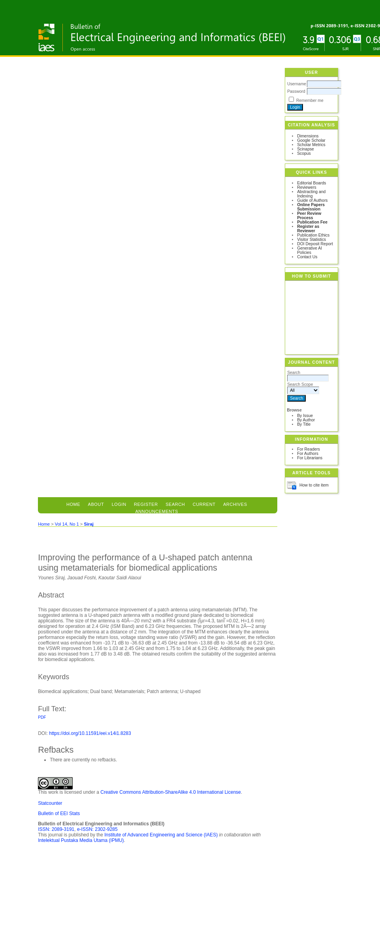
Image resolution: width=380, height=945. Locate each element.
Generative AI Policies (309, 250)
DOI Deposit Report (315, 244)
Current (204, 504)
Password (296, 91)
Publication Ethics (313, 235)
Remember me (310, 100)
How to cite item (314, 485)
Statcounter (50, 803)
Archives (235, 504)
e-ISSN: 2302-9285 (97, 829)
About (96, 504)
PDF (42, 717)
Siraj (88, 524)
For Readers (308, 449)
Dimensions (307, 136)
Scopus (304, 153)
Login (119, 504)
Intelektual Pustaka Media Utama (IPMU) (81, 840)
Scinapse (305, 149)
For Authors (307, 453)
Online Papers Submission (311, 207)
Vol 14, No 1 (67, 524)
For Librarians (309, 458)
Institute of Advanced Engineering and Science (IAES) (161, 835)
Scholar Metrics (311, 145)
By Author (306, 420)
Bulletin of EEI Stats (59, 813)
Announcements (156, 511)
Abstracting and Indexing (311, 194)
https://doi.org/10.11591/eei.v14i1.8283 (90, 733)
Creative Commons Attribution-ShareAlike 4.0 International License (170, 792)
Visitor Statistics (311, 239)
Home (73, 504)
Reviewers (306, 187)
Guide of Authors (312, 200)
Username (296, 84)
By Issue (305, 415)
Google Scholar (311, 140)
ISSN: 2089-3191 (56, 829)
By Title (303, 424)
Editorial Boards (311, 183)
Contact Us (307, 257)
